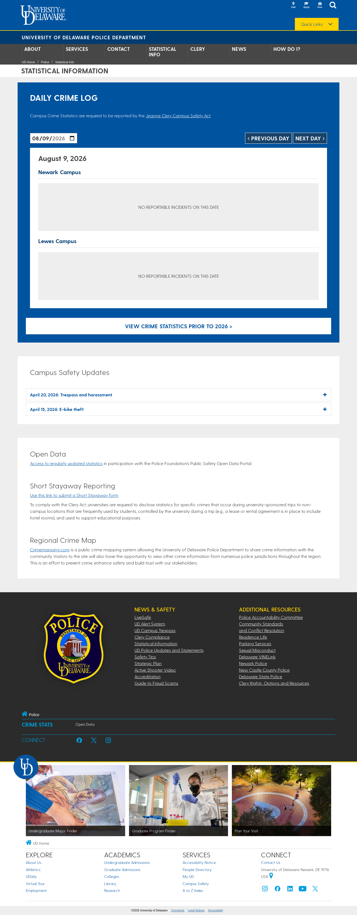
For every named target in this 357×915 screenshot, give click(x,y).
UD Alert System (149, 623)
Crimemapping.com (50, 549)
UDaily (31, 876)
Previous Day (268, 138)
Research (112, 890)
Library (110, 883)
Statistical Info (162, 51)
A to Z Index (193, 890)
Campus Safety (196, 883)
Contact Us (270, 862)
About (32, 49)
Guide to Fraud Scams (156, 683)
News (239, 49)
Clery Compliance (152, 636)
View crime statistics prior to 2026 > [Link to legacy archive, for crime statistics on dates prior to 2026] (178, 326)
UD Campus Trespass (154, 630)
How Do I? (286, 49)
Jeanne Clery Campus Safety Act (178, 115)
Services (77, 49)
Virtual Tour (35, 883)
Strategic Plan (148, 663)
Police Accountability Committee (271, 617)
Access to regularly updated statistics (66, 463)
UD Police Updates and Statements (169, 650)
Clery (197, 49)
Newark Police (253, 663)
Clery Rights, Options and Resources (274, 683)
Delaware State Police (260, 676)
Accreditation (147, 676)
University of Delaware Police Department (84, 37)
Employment (36, 890)
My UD (188, 876)
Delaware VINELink (257, 656)
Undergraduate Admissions (127, 862)
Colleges (111, 876)
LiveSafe (142, 617)
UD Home (28, 62)
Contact (118, 49)
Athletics (33, 869)
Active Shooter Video (155, 669)
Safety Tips (145, 656)
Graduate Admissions (122, 869)
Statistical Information (155, 643)
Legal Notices (196, 910)
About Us (33, 862)
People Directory (197, 869)
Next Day (310, 138)
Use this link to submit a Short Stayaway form (74, 495)
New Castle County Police (264, 669)
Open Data (84, 724)
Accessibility (215, 910)
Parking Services (255, 643)
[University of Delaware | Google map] (271, 876)
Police (45, 62)
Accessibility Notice (199, 862)
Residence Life (253, 636)
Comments (177, 910)
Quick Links (312, 24)
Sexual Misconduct (257, 650)
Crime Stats (37, 724)
